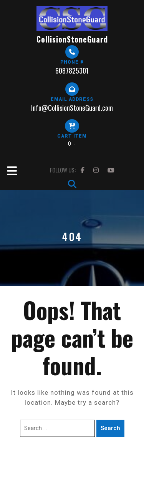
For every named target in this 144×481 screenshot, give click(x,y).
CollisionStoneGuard (72, 39)
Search (110, 428)
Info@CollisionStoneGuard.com (72, 108)
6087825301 (72, 71)
